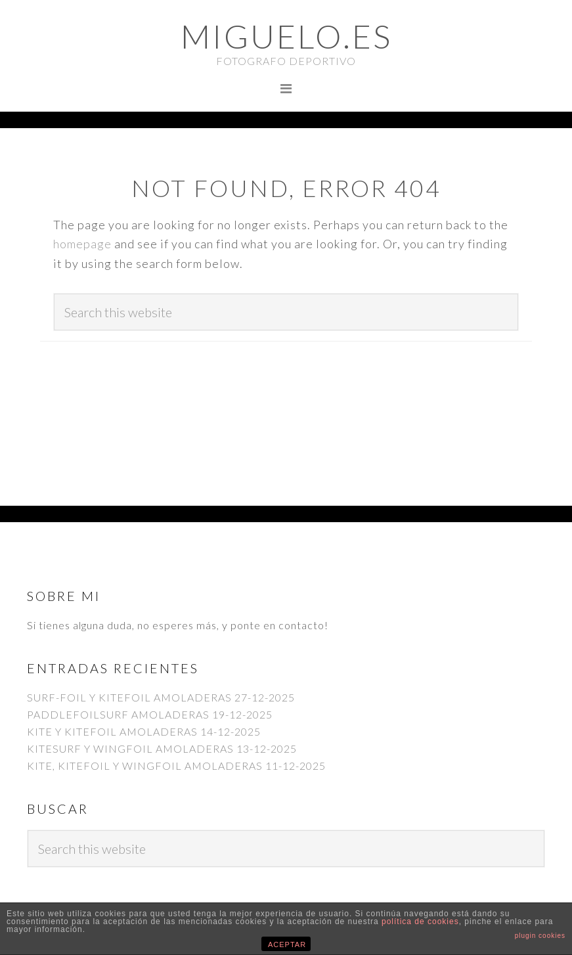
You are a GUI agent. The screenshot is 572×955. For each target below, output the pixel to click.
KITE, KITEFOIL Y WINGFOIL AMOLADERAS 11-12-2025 (176, 765)
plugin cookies (540, 935)
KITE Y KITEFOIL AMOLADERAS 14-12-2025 (144, 731)
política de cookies (420, 921)
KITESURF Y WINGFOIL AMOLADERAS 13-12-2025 (162, 748)
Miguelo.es (286, 36)
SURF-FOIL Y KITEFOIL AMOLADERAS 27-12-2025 (161, 697)
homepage (82, 243)
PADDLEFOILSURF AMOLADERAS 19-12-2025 (150, 714)
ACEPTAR (287, 944)
